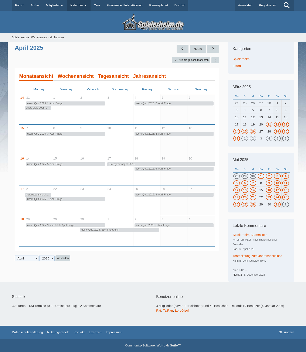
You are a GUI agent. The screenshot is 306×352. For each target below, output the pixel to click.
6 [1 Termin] (285, 138)
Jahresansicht (149, 76)
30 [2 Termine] (285, 131)
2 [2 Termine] (269, 176)
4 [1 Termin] (269, 138)
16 (22, 158)
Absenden (63, 258)
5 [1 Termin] (277, 138)
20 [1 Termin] (245, 197)
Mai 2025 (240, 160)
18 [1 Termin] (285, 190)
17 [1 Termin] (277, 190)
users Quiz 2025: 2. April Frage (153, 103)
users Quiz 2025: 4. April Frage (153, 133)
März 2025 (242, 87)
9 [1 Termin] (269, 183)
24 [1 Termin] (236, 131)
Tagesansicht (113, 76)
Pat (235, 249)
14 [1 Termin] (253, 190)
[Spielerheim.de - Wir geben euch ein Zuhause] (152, 22)
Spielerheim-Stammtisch (250, 235)
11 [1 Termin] (285, 183)
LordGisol (182, 310)
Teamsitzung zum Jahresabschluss (257, 256)
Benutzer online (169, 297)
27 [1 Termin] (245, 204)
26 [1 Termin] (253, 131)
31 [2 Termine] (236, 138)
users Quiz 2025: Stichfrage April (100, 229)
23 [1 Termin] (285, 124)
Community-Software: (153, 345)
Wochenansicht (76, 76)
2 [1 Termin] (253, 138)
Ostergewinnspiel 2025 (121, 164)
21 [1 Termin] (269, 124)
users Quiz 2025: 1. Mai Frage (153, 225)
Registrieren (267, 5)
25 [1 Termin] (245, 131)
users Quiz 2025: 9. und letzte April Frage (50, 225)
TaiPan (168, 310)
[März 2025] (182, 49)
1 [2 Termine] (285, 204)
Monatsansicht (36, 76)
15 (22, 128)
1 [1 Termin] (245, 138)
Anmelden (245, 5)
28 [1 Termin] (236, 176)
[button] (215, 60)
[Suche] (286, 5)
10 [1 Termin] (277, 183)
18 (22, 219)
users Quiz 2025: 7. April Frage (44, 199)
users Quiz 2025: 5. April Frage (44, 164)
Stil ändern (286, 332)
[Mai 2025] (213, 49)
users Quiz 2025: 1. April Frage (44, 103)
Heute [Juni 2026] (198, 48)
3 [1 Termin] (277, 176)
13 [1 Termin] (245, 190)
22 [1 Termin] (277, 124)
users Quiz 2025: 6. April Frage (153, 168)
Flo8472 (237, 274)
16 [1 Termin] (269, 190)
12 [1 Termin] (236, 190)
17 (22, 189)
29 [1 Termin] (277, 131)
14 (22, 97)
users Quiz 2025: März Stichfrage (38, 107)
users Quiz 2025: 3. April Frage (44, 133)
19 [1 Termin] (236, 197)
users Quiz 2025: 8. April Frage (153, 194)
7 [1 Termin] (253, 183)
